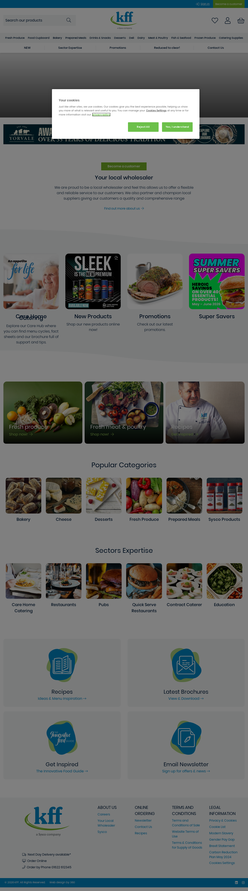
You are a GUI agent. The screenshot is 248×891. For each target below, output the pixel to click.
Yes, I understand (177, 127)
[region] (125, 114)
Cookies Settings (156, 110)
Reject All (143, 127)
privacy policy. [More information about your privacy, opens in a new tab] (101, 114)
